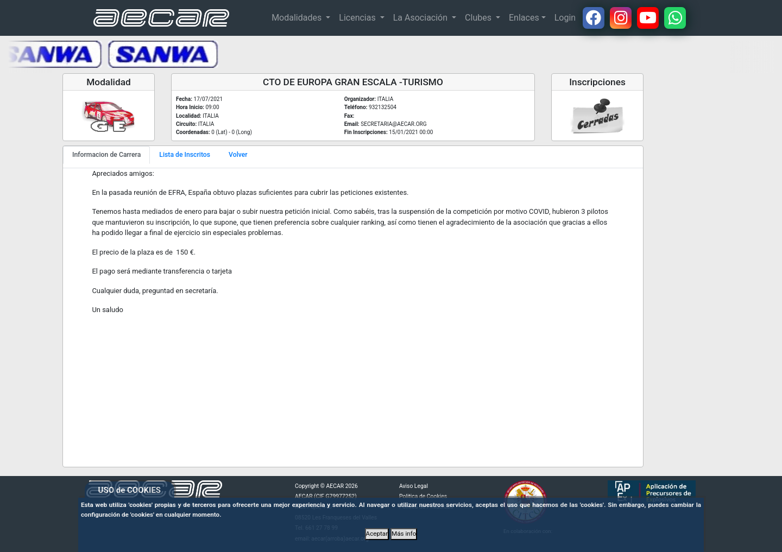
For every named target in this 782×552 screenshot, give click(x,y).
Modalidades (298, 17)
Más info (404, 533)
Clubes (479, 17)
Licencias (358, 17)
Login (565, 17)
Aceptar (377, 533)
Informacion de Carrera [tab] (106, 154)
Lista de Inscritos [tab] (184, 154)
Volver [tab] (238, 154)
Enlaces (524, 17)
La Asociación (421, 17)
